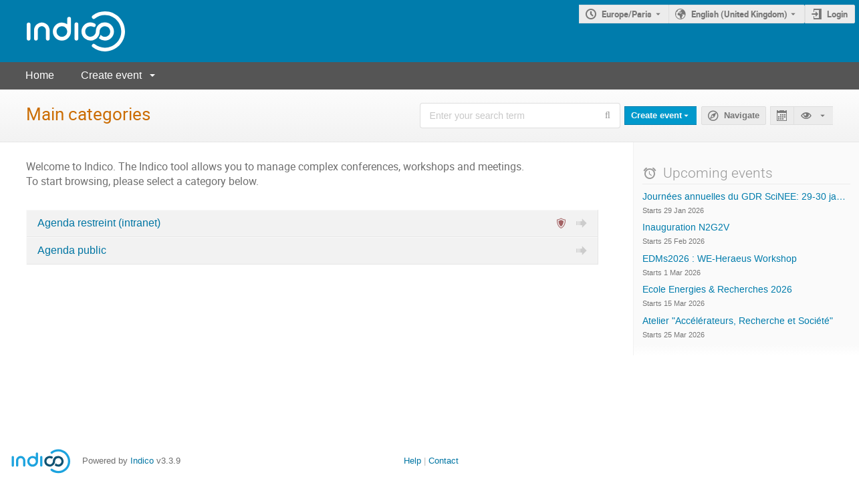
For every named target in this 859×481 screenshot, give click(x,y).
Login (837, 14)
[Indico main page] (62, 31)
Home (39, 75)
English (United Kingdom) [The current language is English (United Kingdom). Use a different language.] (739, 14)
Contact (443, 460)
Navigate (741, 116)
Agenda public (71, 250)
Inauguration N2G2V (685, 228)
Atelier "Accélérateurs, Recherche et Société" (737, 321)
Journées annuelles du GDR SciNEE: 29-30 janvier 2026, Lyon (746, 197)
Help (412, 460)
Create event (111, 75)
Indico (142, 460)
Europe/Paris (627, 14)
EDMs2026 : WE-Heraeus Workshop (719, 259)
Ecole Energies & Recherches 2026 (717, 290)
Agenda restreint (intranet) (98, 223)
